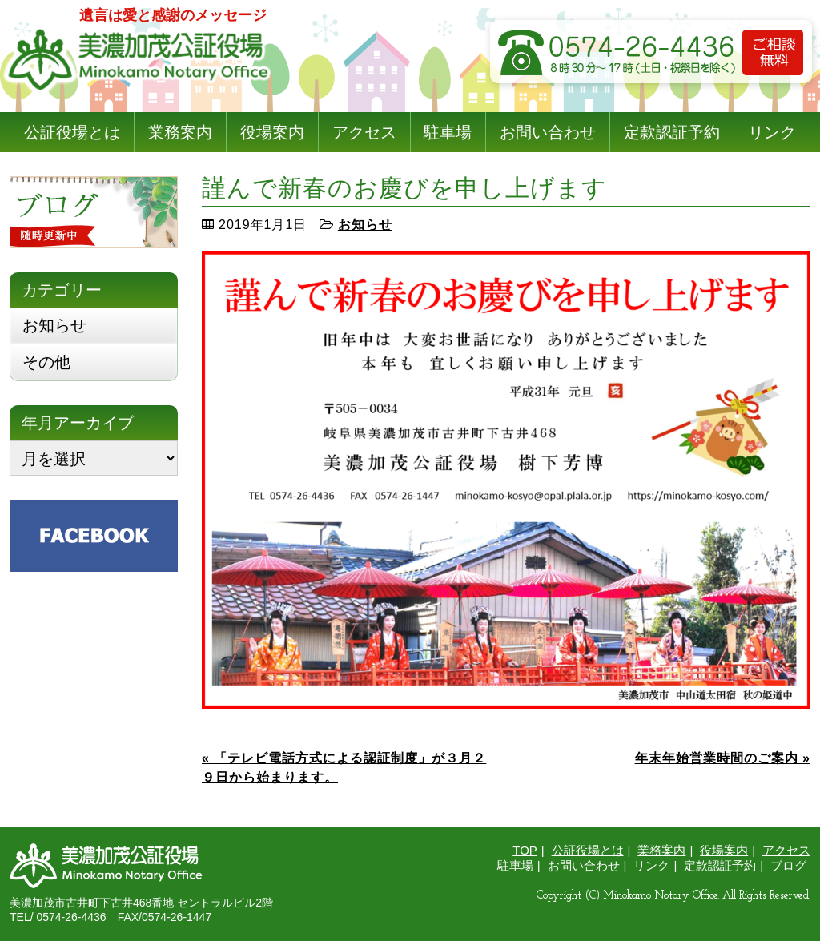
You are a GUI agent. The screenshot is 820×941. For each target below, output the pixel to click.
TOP (524, 850)
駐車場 (448, 132)
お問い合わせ (548, 132)
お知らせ (365, 224)
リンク (772, 132)
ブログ (788, 865)
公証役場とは (72, 132)
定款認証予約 (672, 132)
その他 (46, 362)
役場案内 (272, 132)
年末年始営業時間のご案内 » (722, 758)
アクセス (364, 132)
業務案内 (180, 132)
